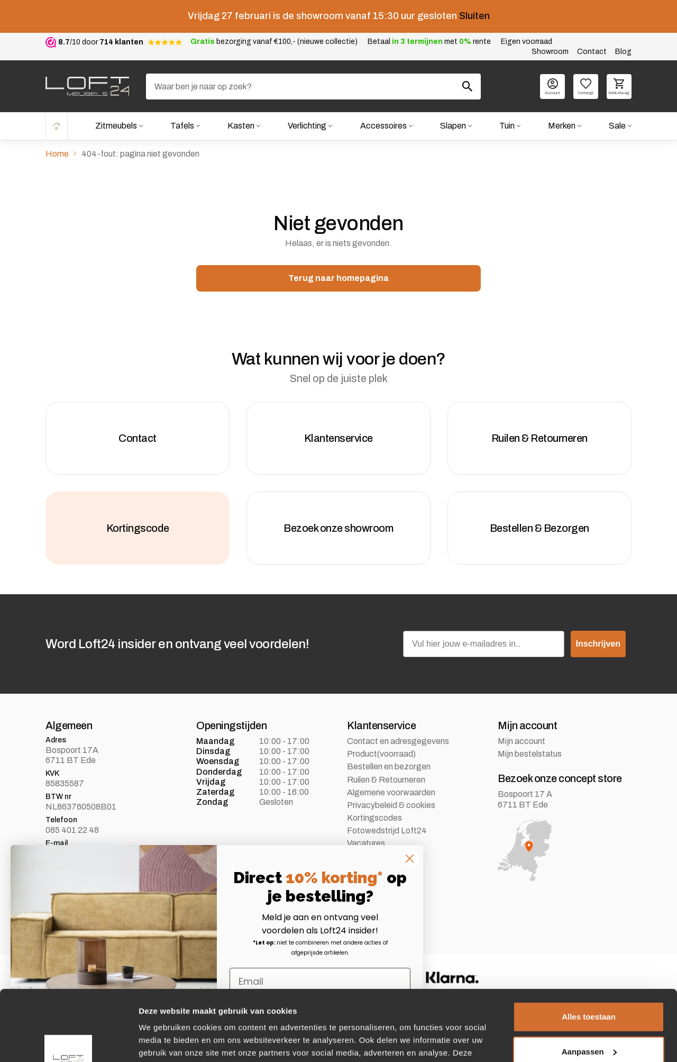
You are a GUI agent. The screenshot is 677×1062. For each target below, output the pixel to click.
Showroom (550, 52)
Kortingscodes (374, 817)
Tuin (507, 125)
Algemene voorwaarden (391, 792)
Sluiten (474, 16)
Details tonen (164, 1041)
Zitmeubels (116, 125)
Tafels (182, 125)
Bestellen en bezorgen (389, 766)
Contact (592, 52)
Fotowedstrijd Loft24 (387, 830)
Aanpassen (589, 985)
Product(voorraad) (381, 753)
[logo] (87, 86)
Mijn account (521, 741)
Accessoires (383, 125)
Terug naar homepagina (338, 278)
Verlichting (307, 125)
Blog (623, 52)
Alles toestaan (589, 950)
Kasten (240, 125)
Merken (561, 125)
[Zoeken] (313, 86)
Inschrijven (598, 643)
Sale (617, 125)
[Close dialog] (409, 858)
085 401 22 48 (72, 829)
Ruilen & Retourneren (386, 779)
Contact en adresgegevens (398, 741)
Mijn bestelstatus (530, 753)
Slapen (453, 125)
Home (56, 125)
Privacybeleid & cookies (391, 805)
